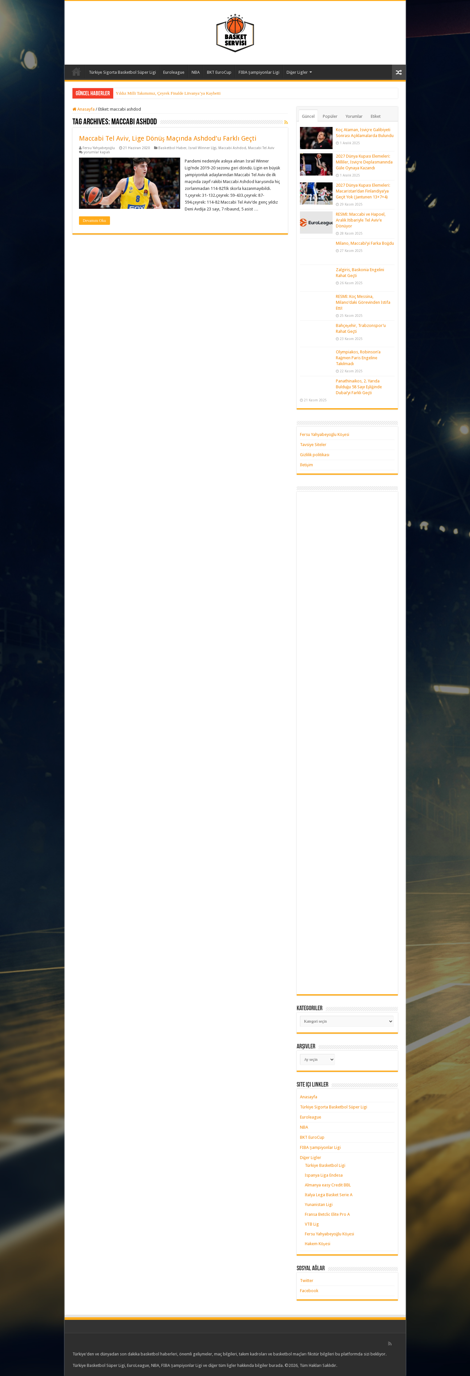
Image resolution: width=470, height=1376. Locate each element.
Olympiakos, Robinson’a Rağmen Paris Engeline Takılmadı (358, 357)
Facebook (309, 1290)
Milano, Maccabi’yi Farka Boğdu (365, 243)
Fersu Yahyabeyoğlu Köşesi (325, 434)
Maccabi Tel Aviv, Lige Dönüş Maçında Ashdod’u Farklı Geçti (168, 138)
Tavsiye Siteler (313, 444)
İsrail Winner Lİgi (202, 148)
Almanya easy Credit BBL (328, 1185)
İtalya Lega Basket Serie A (328, 1194)
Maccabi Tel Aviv (261, 148)
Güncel (308, 116)
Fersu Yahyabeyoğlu (99, 148)
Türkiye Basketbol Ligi (325, 1165)
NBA (196, 72)
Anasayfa (76, 71)
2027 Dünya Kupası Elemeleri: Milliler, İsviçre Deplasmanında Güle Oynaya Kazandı (364, 162)
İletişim (306, 464)
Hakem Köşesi (317, 1243)
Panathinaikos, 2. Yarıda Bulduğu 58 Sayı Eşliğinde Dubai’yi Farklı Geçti (359, 387)
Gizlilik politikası (314, 454)
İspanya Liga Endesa (324, 1175)
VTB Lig (312, 1224)
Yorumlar (354, 116)
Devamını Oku (94, 220)
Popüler (330, 116)
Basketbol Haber (172, 148)
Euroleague (173, 72)
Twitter (306, 1280)
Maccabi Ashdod (232, 148)
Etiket (376, 116)
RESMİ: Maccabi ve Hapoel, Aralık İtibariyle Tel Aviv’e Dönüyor (360, 220)
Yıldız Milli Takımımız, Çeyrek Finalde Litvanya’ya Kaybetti (168, 93)
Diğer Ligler (297, 72)
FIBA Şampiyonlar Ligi (259, 72)
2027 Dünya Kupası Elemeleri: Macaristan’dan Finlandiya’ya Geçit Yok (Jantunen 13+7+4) (363, 191)
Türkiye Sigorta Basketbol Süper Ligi (122, 72)
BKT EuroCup (219, 72)
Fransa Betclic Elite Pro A (327, 1214)
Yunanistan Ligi (319, 1204)
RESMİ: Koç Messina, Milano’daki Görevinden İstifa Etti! (363, 302)
